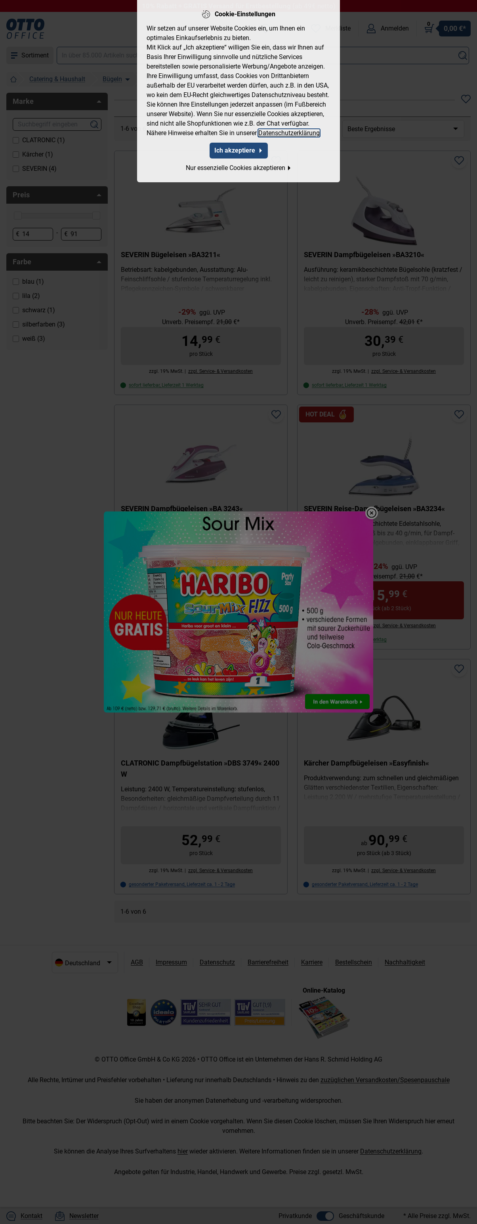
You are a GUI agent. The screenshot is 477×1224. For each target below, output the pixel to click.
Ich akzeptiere (238, 145)
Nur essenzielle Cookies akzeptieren (239, 163)
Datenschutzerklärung (289, 128)
